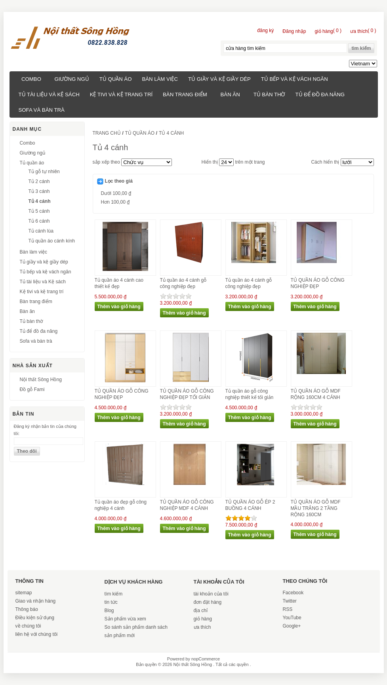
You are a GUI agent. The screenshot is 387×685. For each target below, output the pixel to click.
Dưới (116, 193)
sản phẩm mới (120, 635)
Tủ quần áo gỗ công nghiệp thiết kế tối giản (249, 394)
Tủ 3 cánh (39, 191)
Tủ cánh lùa (41, 231)
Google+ (292, 626)
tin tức (111, 602)
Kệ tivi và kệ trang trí (121, 94)
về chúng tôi (28, 626)
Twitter (290, 601)
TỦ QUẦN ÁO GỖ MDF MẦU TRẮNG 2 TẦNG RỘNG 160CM (316, 508)
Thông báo (26, 609)
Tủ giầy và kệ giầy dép (219, 79)
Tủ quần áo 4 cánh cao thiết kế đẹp (119, 283)
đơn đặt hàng (208, 602)
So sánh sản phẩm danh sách (136, 627)
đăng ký (265, 30)
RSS (288, 609)
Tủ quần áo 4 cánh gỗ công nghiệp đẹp (183, 283)
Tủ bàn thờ (269, 94)
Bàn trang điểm (185, 94)
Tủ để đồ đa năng (319, 94)
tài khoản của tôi (211, 594)
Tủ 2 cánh (39, 181)
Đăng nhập (294, 31)
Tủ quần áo (115, 79)
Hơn (115, 202)
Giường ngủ (72, 79)
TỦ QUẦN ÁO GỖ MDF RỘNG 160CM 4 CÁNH (316, 394)
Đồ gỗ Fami (32, 389)
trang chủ (107, 133)
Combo (31, 79)
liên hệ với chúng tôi (36, 634)
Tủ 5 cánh (39, 211)
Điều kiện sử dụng (34, 617)
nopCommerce (205, 658)
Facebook (293, 592)
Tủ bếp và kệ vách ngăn (294, 79)
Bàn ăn (230, 94)
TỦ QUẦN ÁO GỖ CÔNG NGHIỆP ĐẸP (122, 394)
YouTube (292, 617)
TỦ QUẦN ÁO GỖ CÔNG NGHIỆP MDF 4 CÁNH (187, 505)
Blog (109, 610)
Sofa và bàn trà (42, 110)
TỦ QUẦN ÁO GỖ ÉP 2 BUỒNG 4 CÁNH (250, 505)
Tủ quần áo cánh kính (52, 241)
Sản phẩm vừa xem (125, 619)
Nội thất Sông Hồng (41, 379)
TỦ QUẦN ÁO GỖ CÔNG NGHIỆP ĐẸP (318, 283)
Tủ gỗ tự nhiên (44, 171)
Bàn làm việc (160, 79)
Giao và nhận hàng (35, 601)
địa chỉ (201, 610)
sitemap (23, 592)
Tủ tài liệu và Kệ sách (49, 94)
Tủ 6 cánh (39, 221)
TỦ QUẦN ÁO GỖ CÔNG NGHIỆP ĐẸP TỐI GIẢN (187, 394)
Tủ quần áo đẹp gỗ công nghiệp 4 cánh (121, 505)
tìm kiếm (114, 594)
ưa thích (202, 627)
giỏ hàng (203, 619)
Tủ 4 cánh (40, 201)
